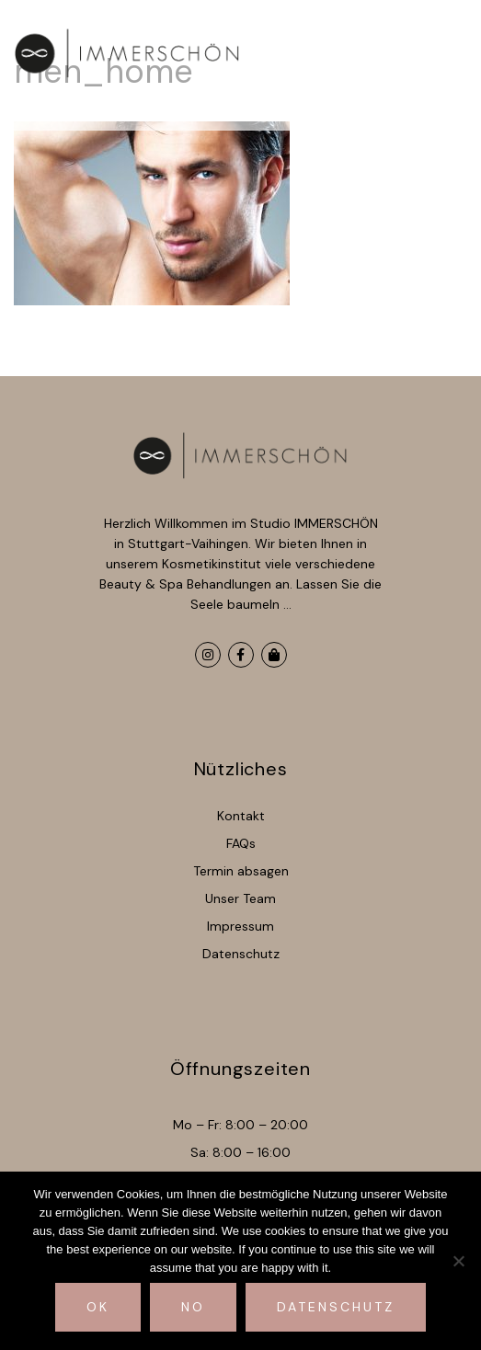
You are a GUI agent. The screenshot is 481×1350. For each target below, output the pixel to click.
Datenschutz (336, 1307)
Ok (97, 1307)
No (193, 1307)
